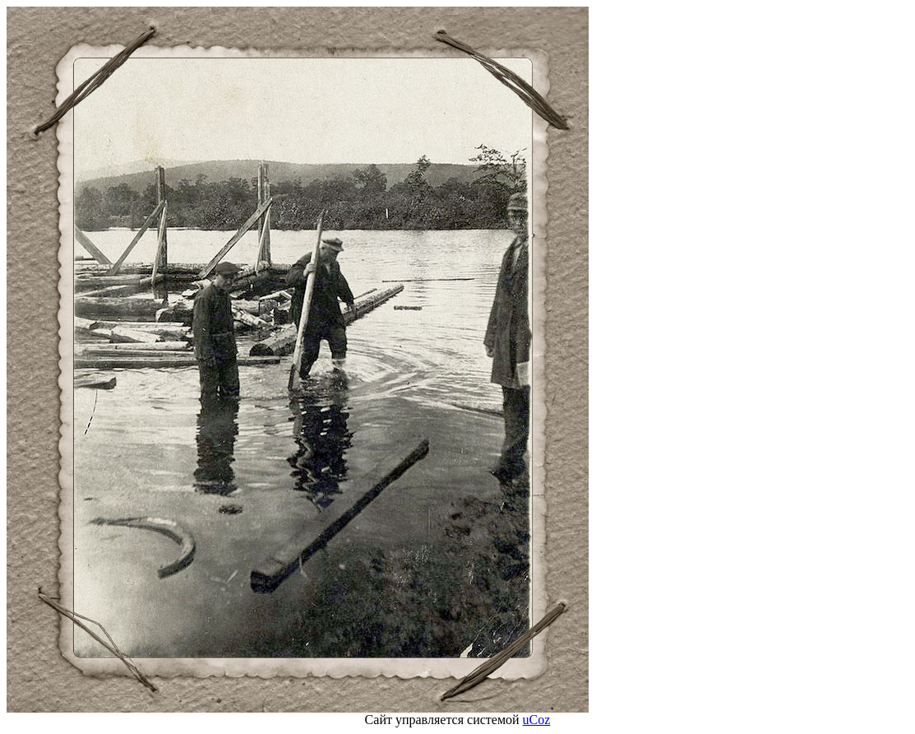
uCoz (537, 720)
